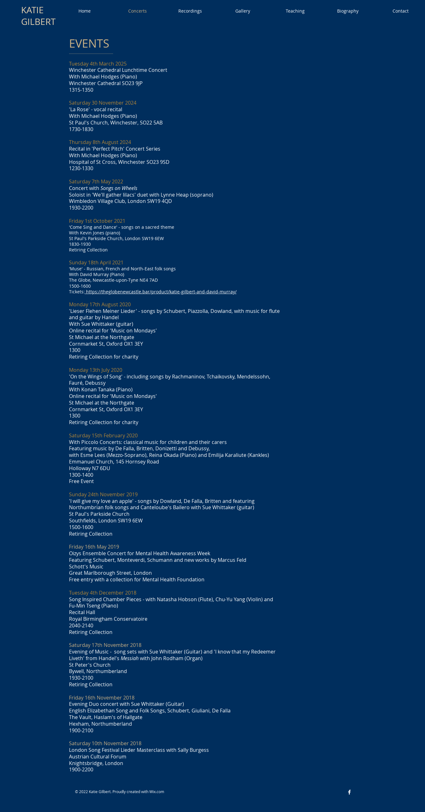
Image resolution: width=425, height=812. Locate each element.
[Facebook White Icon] (349, 792)
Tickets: (77, 292)
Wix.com (156, 791)
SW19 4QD (159, 201)
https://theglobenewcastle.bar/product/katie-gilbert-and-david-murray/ (161, 292)
